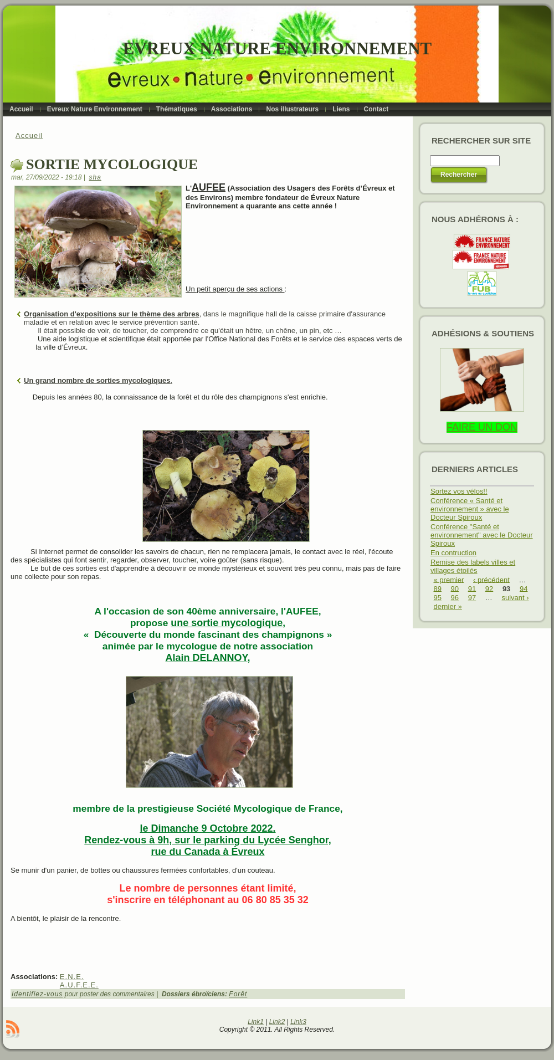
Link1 (256, 1022)
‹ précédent (491, 579)
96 (455, 597)
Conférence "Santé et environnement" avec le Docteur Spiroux (481, 535)
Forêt (238, 994)
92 (489, 588)
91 (472, 588)
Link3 (298, 1022)
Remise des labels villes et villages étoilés (472, 566)
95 (438, 597)
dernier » (448, 606)
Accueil (29, 135)
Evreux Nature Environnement (277, 48)
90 (455, 588)
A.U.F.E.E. (79, 985)
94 (523, 588)
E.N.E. (72, 976)
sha (95, 177)
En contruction (453, 553)
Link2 (277, 1022)
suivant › (515, 597)
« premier (449, 579)
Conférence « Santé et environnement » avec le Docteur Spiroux (469, 508)
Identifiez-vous (37, 994)
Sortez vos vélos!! (459, 491)
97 (472, 597)
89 (438, 588)
